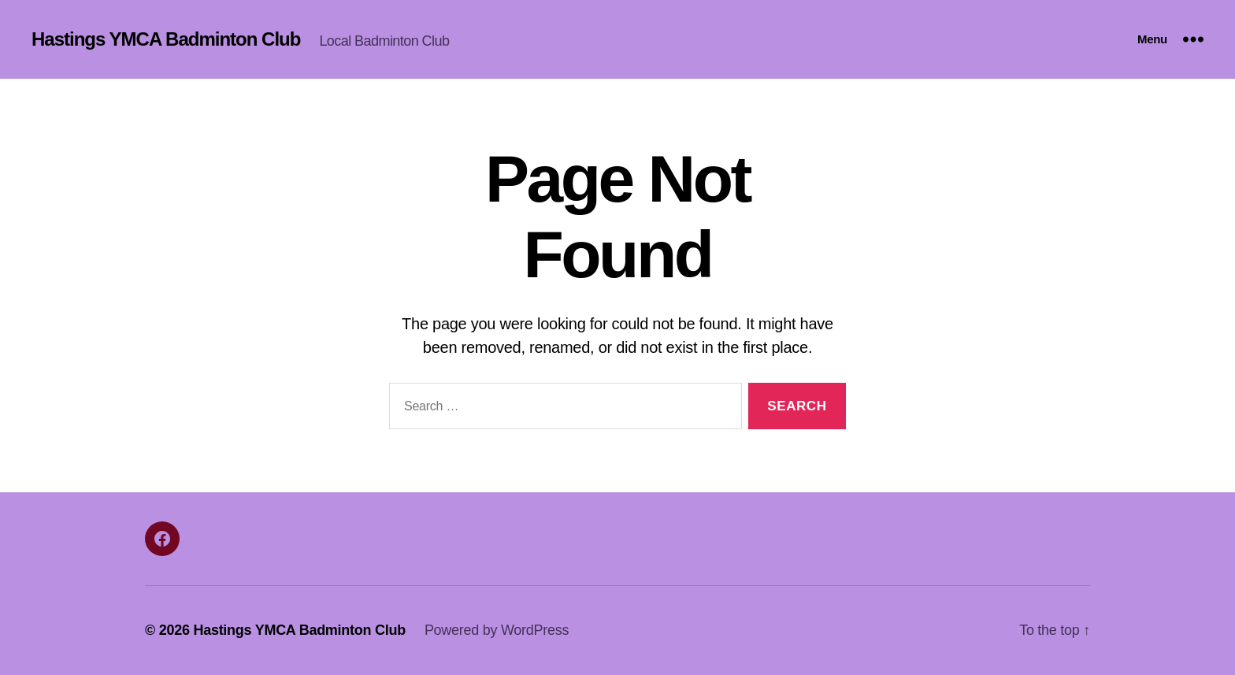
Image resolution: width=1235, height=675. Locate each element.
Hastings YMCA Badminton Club (166, 39)
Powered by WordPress (497, 630)
